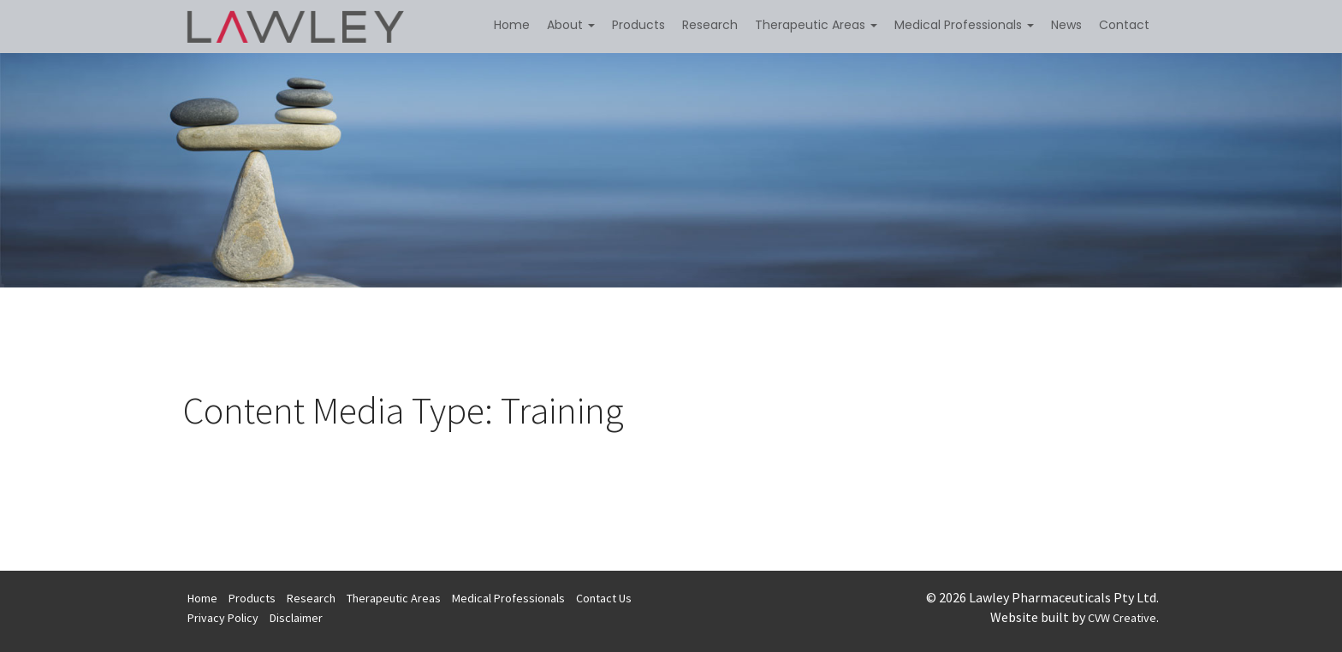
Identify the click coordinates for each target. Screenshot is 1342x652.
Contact (1124, 24)
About (571, 24)
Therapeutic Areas (816, 24)
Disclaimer (296, 617)
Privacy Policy (222, 617)
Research (710, 24)
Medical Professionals (964, 24)
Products (638, 24)
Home (512, 24)
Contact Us (604, 598)
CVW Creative (1122, 617)
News (1066, 24)
